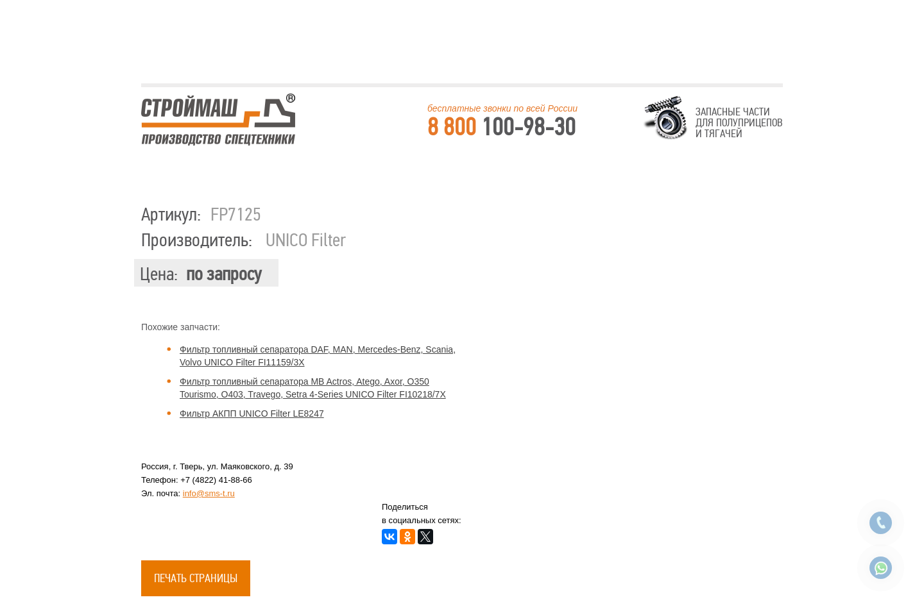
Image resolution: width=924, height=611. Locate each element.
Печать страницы (195, 578)
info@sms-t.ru (209, 493)
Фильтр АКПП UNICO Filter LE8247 (252, 413)
